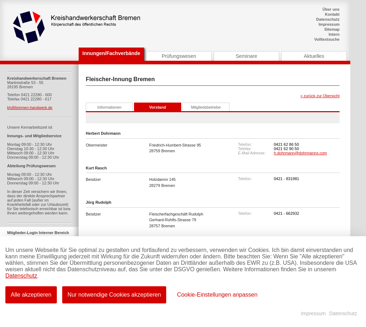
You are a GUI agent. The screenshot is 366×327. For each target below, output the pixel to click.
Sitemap (332, 29)
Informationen (109, 107)
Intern (334, 34)
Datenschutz (328, 19)
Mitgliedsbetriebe (206, 107)
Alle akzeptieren (31, 295)
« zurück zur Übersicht (320, 96)
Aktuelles (314, 56)
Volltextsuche (327, 39)
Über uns (331, 9)
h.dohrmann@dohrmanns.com (300, 153)
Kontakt (332, 14)
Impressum (329, 24)
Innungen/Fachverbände (111, 53)
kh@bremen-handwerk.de (30, 107)
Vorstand (157, 107)
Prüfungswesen (179, 56)
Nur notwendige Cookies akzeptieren (114, 295)
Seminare (246, 56)
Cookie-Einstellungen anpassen (217, 295)
